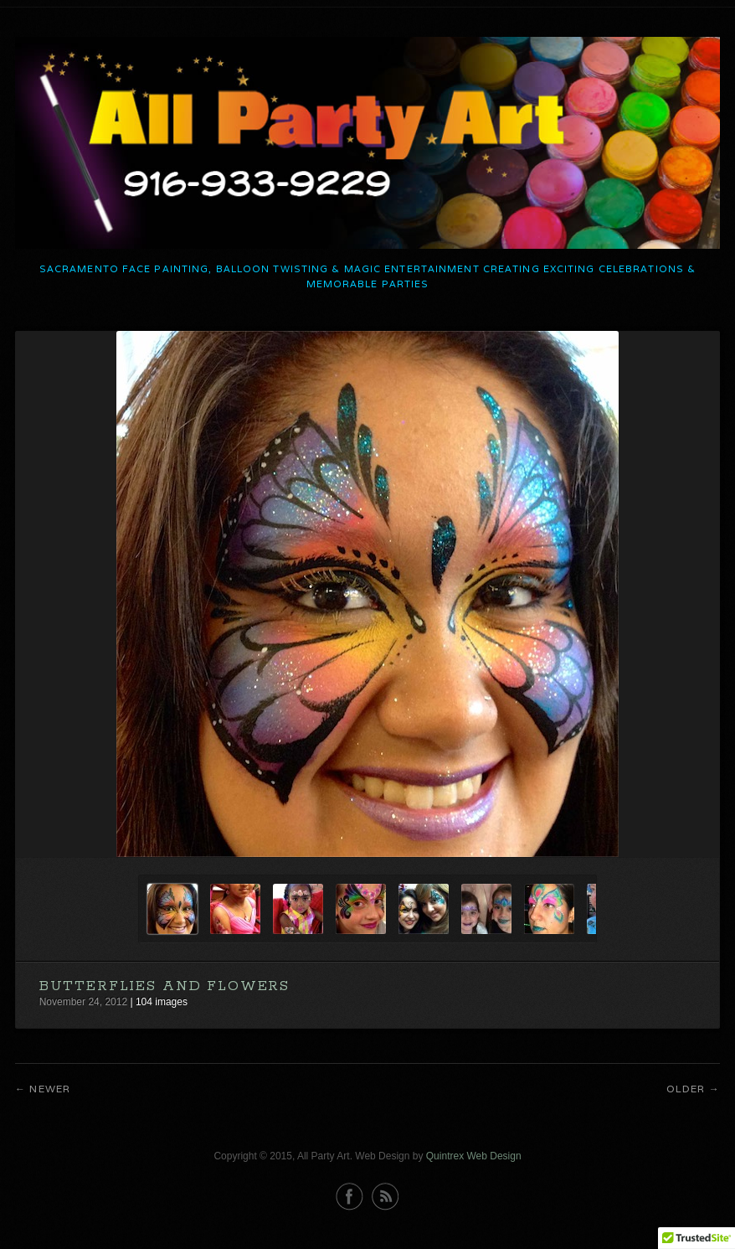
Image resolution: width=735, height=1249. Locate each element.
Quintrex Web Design (474, 1156)
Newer (49, 1088)
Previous (659, 832)
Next (692, 832)
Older (686, 1088)
